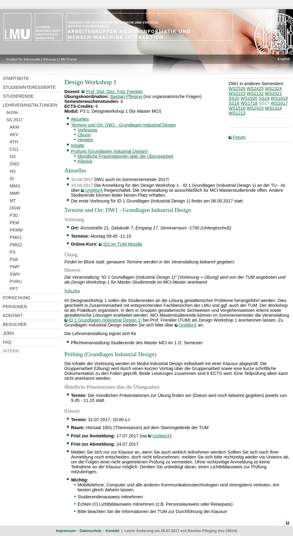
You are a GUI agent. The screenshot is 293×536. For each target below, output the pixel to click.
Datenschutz (91, 531)
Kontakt (13, 315)
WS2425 (255, 88)
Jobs (8, 333)
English (284, 59)
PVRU (16, 281)
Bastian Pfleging (126, 96)
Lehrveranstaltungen (30, 105)
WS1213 (237, 113)
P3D (14, 215)
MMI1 (15, 185)
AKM (14, 127)
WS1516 (237, 108)
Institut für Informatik (23, 59)
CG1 (14, 149)
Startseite (16, 78)
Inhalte (77, 145)
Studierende (18, 96)
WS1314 (273, 108)
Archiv (12, 112)
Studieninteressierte (29, 87)
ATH (14, 141)
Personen (15, 306)
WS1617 (279, 103)
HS (13, 171)
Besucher (15, 324)
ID (12, 178)
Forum (239, 137)
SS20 (234, 98)
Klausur (85, 161)
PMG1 (16, 237)
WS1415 (255, 108)
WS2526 (237, 88)
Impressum (65, 531)
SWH (15, 274)
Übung (84, 134)
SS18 (234, 103)
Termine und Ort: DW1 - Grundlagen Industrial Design (123, 125)
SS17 (264, 103)
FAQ (7, 342)
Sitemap (49, 59)
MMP (15, 193)
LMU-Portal (68, 59)
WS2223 (237, 93)
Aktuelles (80, 119)
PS (13, 252)
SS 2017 (14, 119)
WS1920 (249, 98)
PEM (14, 222)
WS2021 (273, 93)
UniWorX (94, 190)
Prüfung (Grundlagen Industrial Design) (109, 151)
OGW (15, 208)
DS (13, 156)
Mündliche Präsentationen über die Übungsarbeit (125, 156)
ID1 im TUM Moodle (122, 244)
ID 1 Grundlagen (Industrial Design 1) (105, 320)
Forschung (16, 297)
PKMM (16, 230)
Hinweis (85, 139)
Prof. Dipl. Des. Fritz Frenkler (114, 91)
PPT (14, 288)
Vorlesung (87, 129)
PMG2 (16, 244)
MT (13, 200)
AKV (14, 134)
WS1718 (249, 103)
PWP (15, 266)
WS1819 (279, 98)
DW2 (14, 163)
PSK (14, 259)
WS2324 (273, 88)
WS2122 (255, 93)
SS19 (264, 98)
